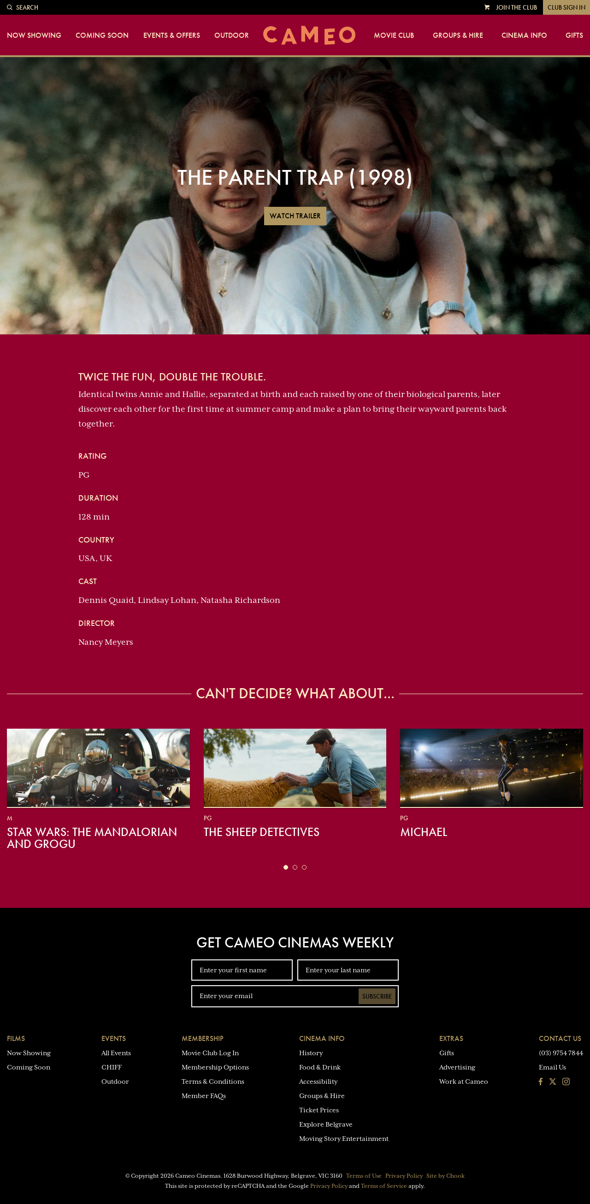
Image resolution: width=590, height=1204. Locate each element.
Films (16, 1038)
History (311, 1053)
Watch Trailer (295, 216)
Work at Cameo (463, 1081)
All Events (116, 1053)
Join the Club (516, 7)
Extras (451, 1038)
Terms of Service (384, 1186)
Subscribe (377, 996)
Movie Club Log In (210, 1053)
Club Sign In (566, 7)
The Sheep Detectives (261, 832)
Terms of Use (364, 1176)
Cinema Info (524, 35)
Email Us (552, 1067)
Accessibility (318, 1081)
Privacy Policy (404, 1176)
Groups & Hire (458, 35)
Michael (423, 832)
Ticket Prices (319, 1110)
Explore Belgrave (326, 1124)
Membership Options (215, 1067)
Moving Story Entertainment (344, 1138)
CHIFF (111, 1067)
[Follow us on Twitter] (552, 1082)
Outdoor (231, 35)
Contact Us (560, 1038)
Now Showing (34, 35)
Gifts (574, 35)
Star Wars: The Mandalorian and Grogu (92, 838)
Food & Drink (320, 1067)
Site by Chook (445, 1176)
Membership (203, 1038)
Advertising (457, 1067)
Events (113, 1038)
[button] (285, 867)
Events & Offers (171, 35)
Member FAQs (204, 1095)
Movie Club (394, 35)
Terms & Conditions (213, 1081)
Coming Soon (102, 35)
